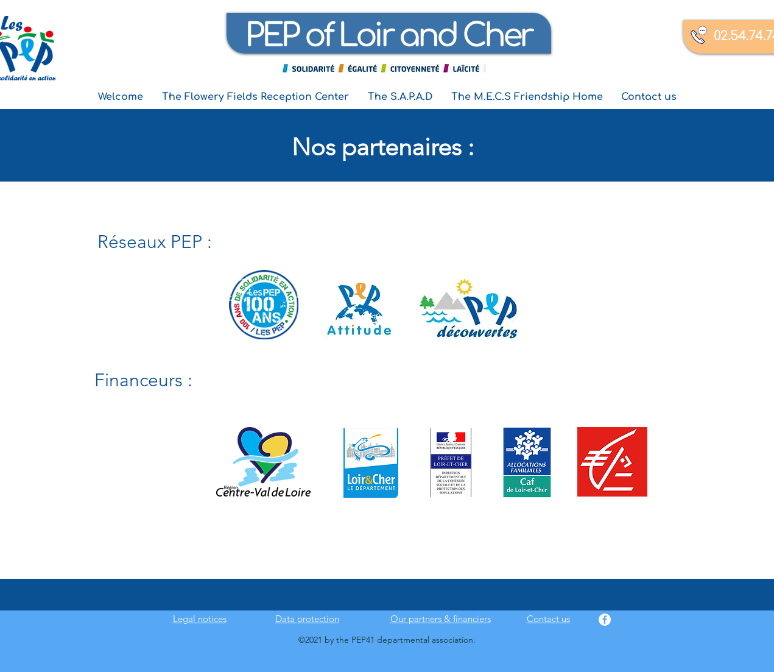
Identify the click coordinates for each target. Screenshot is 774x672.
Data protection (307, 618)
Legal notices (200, 618)
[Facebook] (605, 620)
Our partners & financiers (440, 618)
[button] (256, 97)
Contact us (548, 618)
